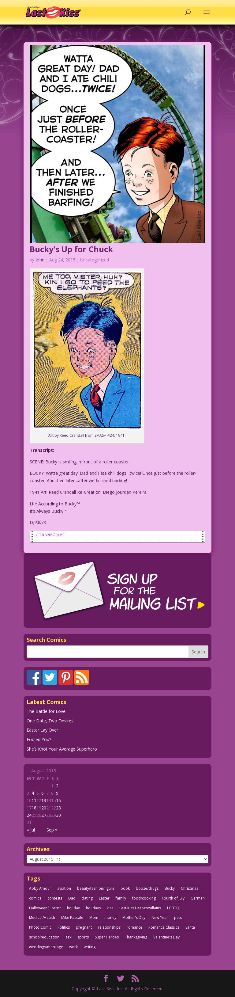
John (39, 260)
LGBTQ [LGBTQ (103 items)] (173, 908)
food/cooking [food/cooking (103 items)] (144, 898)
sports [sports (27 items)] (83, 937)
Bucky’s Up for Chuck (71, 249)
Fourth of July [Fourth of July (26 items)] (173, 898)
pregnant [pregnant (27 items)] (84, 927)
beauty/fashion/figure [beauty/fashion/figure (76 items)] (95, 888)
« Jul (31, 830)
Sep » (52, 830)
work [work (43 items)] (73, 946)
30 (58, 815)
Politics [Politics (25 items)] (64, 927)
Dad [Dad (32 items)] (72, 898)
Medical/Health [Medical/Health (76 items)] (42, 917)
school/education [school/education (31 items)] (44, 937)
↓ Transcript (50, 535)
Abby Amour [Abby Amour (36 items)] (40, 888)
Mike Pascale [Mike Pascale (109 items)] (72, 917)
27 (43, 815)
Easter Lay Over (42, 730)
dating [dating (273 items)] (87, 898)
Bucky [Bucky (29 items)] (170, 888)
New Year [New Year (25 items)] (159, 917)
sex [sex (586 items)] (68, 937)
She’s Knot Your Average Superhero (62, 749)
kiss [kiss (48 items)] (110, 908)
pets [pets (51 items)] (178, 917)
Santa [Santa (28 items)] (190, 927)
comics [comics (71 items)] (35, 898)
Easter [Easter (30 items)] (104, 898)
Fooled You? (39, 739)
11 (34, 800)
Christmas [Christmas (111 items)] (189, 888)
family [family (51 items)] (121, 898)
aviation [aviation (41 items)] (64, 888)
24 (29, 815)
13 (43, 800)
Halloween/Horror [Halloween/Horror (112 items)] (45, 908)
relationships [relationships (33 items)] (109, 927)
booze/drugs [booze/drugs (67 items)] (147, 888)
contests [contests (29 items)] (54, 898)
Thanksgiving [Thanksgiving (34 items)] (136, 937)
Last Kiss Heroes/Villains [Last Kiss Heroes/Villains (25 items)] (140, 908)
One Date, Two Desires (50, 721)
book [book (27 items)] (125, 888)
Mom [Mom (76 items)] (93, 917)
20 (43, 808)
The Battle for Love (46, 711)
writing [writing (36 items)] (89, 946)
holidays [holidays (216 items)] (93, 908)
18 (34, 808)
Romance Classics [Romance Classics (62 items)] (163, 927)
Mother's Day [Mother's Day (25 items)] (133, 917)
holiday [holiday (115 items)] (73, 908)
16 (58, 800)
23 (58, 808)
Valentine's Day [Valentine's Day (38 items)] (166, 937)
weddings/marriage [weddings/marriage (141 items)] (46, 946)
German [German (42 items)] (198, 898)
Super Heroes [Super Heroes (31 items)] (107, 937)
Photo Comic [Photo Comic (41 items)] (40, 927)
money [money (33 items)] (110, 917)
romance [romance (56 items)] (134, 927)
